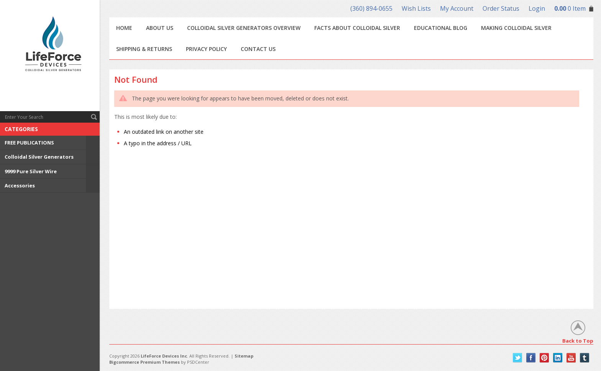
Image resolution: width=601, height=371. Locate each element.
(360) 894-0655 (371, 8)
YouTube (571, 358)
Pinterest (544, 358)
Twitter (517, 358)
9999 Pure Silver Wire (31, 171)
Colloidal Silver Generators (39, 156)
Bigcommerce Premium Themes (144, 362)
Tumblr (585, 358)
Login (537, 8)
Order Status (501, 8)
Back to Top (577, 340)
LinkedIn (558, 358)
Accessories (20, 185)
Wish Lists (416, 8)
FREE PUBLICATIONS (29, 142)
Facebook (531, 358)
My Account (456, 8)
